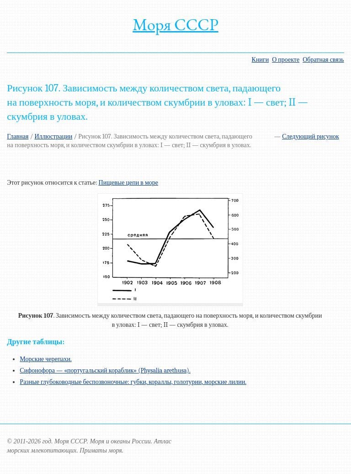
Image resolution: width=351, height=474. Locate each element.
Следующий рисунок (310, 136)
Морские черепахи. (45, 359)
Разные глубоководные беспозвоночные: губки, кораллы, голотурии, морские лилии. (133, 382)
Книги (260, 60)
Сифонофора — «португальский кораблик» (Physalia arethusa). (105, 370)
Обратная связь (323, 60)
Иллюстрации (53, 136)
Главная (17, 136)
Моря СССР (175, 24)
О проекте (285, 60)
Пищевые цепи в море (128, 182)
